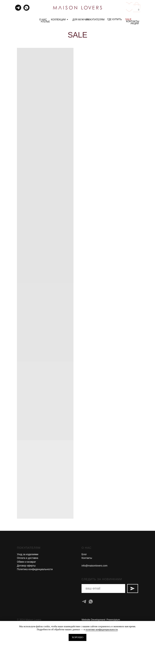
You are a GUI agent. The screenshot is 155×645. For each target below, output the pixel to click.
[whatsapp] (90, 601)
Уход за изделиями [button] (27, 554)
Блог (84, 554)
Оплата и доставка (27, 558)
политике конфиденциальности (102, 629)
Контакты (87, 558)
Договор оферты (26, 565)
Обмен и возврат (26, 561)
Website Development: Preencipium (101, 619)
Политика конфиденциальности (35, 569)
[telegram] (84, 601)
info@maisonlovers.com (94, 565)
